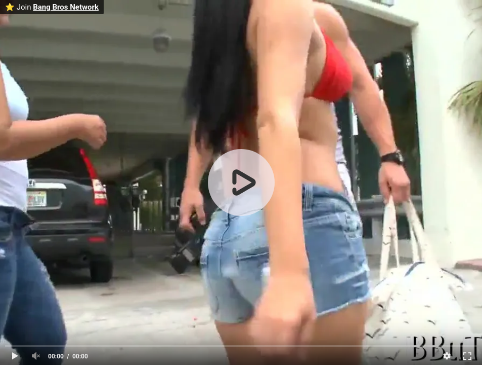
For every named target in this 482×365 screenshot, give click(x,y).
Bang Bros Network (66, 7)
